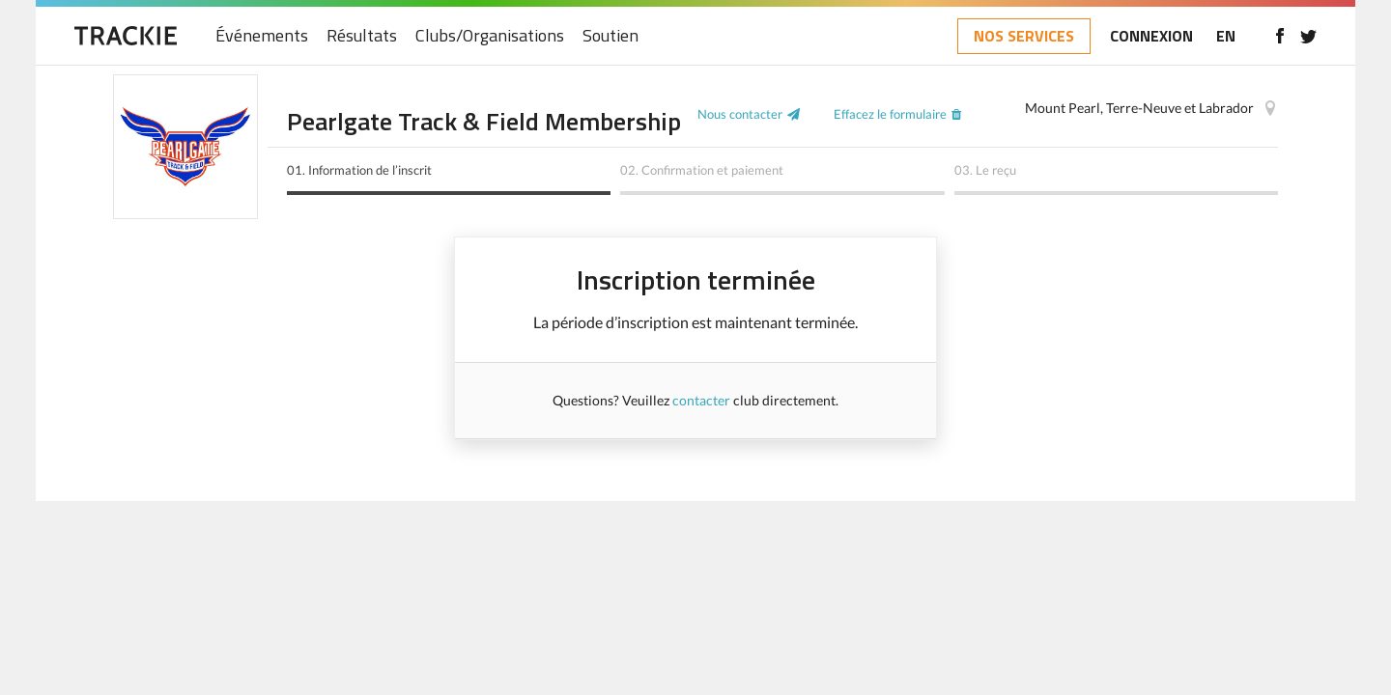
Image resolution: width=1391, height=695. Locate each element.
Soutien (610, 36)
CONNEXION (1151, 35)
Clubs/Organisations (489, 36)
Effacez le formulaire (890, 114)
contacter (701, 400)
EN (1225, 35)
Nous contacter (739, 114)
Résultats (361, 36)
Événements (261, 36)
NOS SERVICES (1024, 35)
